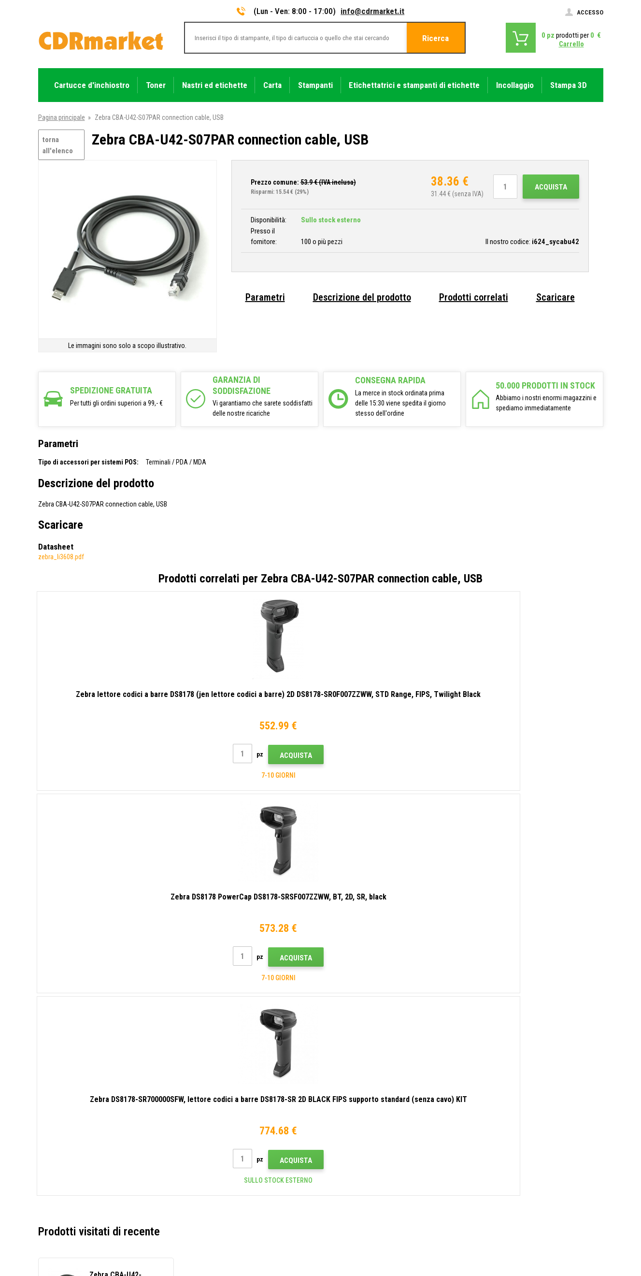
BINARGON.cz (585, 1231)
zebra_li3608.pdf (61, 557)
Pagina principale (61, 117)
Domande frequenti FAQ (216, 1102)
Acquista (551, 187)
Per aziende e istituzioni (216, 1159)
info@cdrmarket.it (372, 11)
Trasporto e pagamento (215, 1073)
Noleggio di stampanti (213, 1173)
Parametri (265, 297)
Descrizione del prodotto (362, 297)
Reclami (194, 1116)
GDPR (191, 1145)
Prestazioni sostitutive (215, 1187)
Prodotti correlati (473, 297)
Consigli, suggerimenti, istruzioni (228, 1059)
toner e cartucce (374, 1263)
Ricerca (435, 38)
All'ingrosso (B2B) (208, 1088)
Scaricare (555, 297)
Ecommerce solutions (534, 1231)
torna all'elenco (58, 145)
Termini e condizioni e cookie (223, 1130)
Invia (488, 983)
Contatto (196, 1045)
